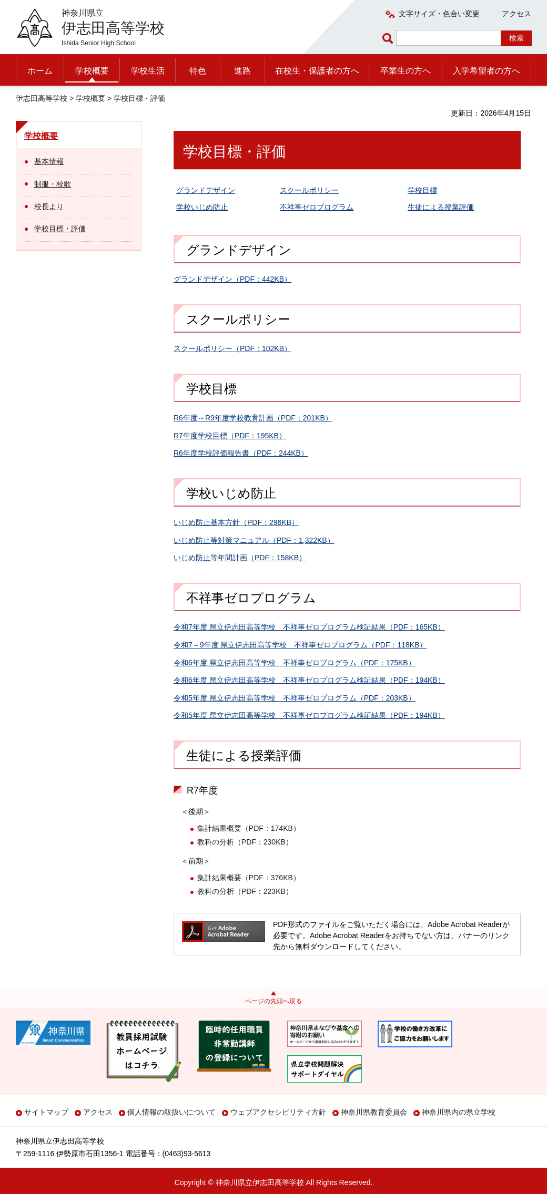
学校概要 (92, 70)
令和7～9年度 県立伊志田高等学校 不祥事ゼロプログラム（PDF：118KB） (300, 645)
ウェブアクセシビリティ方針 (278, 1112)
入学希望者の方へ (486, 70)
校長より (49, 206)
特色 (197, 70)
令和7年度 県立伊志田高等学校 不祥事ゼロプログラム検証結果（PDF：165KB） (309, 627)
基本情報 (49, 161)
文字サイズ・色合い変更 (439, 13)
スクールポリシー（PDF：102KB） (232, 348)
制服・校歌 (52, 184)
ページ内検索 (389, 38)
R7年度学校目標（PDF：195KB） (230, 435)
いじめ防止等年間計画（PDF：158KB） (240, 557)
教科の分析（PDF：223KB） (245, 891)
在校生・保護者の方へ (317, 70)
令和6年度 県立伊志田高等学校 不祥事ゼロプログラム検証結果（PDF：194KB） (309, 680)
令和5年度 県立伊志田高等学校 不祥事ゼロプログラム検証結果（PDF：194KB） (309, 715)
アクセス (516, 13)
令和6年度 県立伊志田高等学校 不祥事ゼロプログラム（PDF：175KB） (295, 662)
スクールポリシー (309, 190)
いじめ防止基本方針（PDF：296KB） (236, 522)
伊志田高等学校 (41, 98)
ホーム (40, 70)
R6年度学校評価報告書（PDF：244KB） (241, 453)
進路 (242, 70)
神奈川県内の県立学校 (458, 1112)
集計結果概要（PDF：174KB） (248, 828)
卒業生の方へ (405, 70)
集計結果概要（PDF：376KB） (248, 877)
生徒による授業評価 (441, 207)
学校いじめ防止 (202, 207)
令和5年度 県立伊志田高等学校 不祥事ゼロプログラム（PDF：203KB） (295, 698)
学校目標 (422, 190)
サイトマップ (46, 1112)
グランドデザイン (205, 190)
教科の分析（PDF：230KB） (245, 842)
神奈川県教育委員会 (374, 1112)
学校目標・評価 (60, 228)
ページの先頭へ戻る (273, 1001)
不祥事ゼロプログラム (316, 207)
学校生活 (148, 70)
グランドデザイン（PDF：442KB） (232, 279)
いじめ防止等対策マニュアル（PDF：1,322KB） (254, 540)
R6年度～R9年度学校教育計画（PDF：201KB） (253, 418)
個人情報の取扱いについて (171, 1112)
